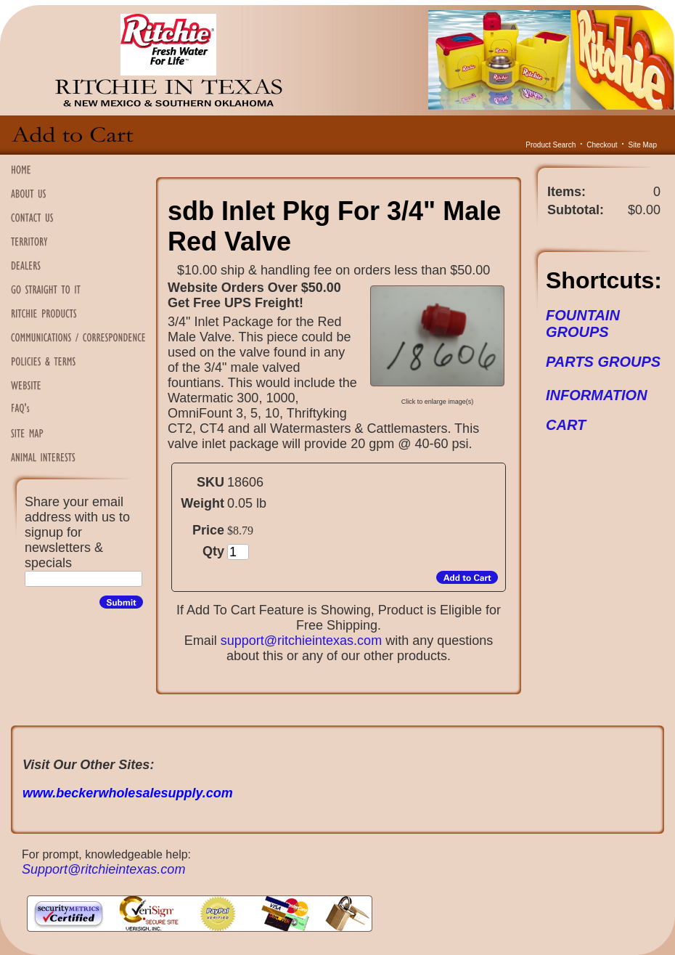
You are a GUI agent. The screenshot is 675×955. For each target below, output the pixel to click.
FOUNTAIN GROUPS (583, 323)
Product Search (550, 145)
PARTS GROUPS (603, 362)
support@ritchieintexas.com (301, 640)
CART (566, 425)
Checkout (601, 145)
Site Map (643, 145)
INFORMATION (596, 395)
